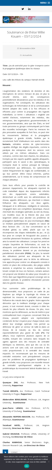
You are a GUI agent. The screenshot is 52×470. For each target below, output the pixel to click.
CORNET (14, 452)
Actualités (27, 55)
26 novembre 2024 (27, 48)
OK (26, 466)
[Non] (48, 461)
